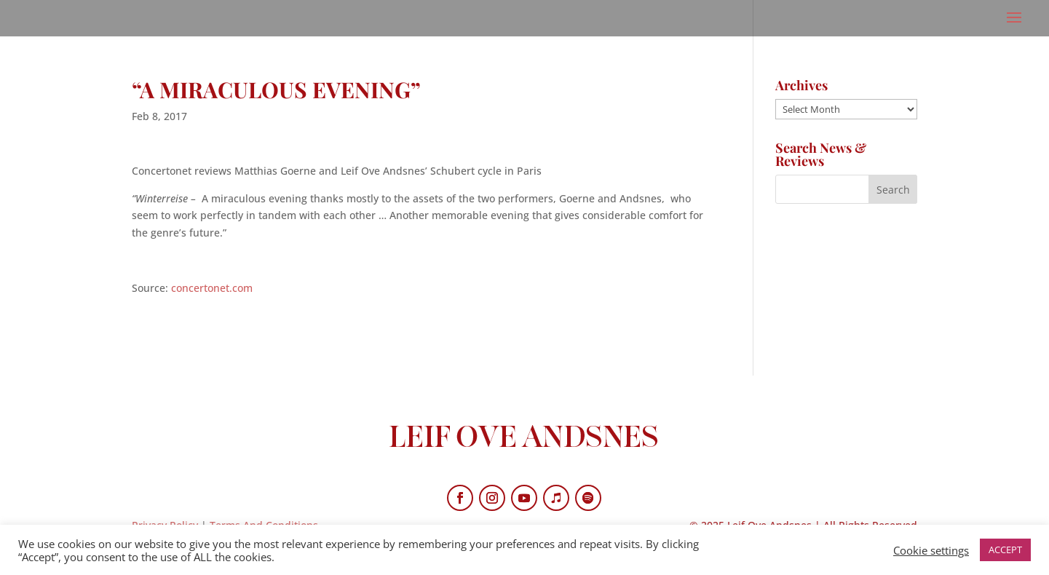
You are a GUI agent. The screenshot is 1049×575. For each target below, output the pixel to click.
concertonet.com (212, 288)
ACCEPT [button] (1005, 549)
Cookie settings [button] (931, 550)
